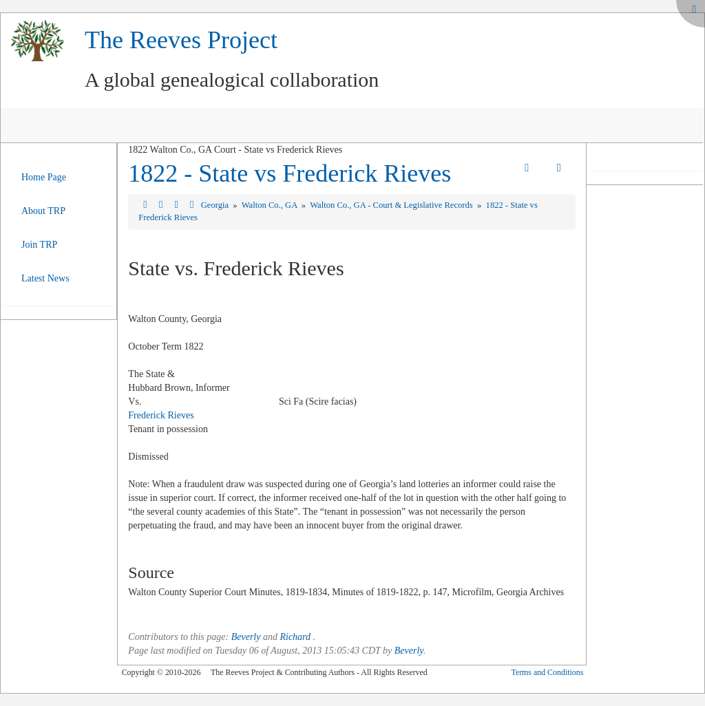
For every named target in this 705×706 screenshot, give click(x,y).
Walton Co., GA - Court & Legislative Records (392, 205)
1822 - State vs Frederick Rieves (289, 173)
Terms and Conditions (547, 672)
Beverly (246, 637)
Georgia (216, 205)
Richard (295, 637)
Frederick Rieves (160, 415)
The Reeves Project (181, 40)
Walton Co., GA (270, 205)
